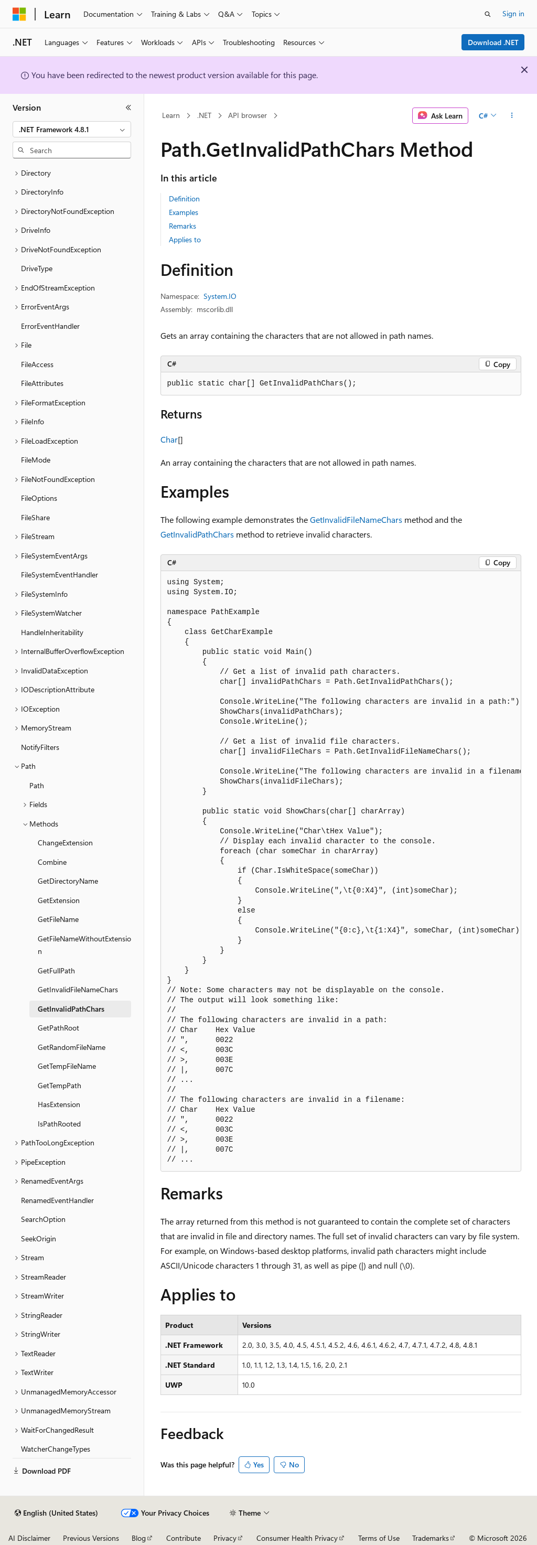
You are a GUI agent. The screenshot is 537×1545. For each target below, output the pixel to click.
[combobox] (72, 129)
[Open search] (487, 14)
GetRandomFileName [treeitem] (71, 1047)
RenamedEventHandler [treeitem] (57, 1200)
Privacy (225, 1538)
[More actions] (511, 116)
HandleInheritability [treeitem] (52, 632)
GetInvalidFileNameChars (356, 519)
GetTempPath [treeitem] (59, 1085)
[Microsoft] (19, 14)
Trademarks (430, 1538)
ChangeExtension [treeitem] (65, 842)
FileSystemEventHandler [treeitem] (59, 575)
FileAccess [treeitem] (37, 364)
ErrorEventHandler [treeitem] (50, 326)
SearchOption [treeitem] (43, 1219)
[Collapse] (128, 107)
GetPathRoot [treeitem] (58, 1028)
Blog (139, 1538)
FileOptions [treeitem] (39, 498)
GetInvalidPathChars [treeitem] (71, 1009)
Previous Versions (91, 1538)
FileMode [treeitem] (35, 460)
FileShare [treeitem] (35, 517)
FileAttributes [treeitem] (42, 383)
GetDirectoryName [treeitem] (68, 881)
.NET (204, 115)
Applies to (185, 239)
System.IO (220, 296)
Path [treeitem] (36, 785)
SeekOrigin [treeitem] (38, 1238)
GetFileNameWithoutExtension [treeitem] (84, 945)
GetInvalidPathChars (197, 534)
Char (169, 439)
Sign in (513, 13)
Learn (171, 115)
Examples (183, 212)
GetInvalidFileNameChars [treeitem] (78, 989)
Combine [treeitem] (52, 862)
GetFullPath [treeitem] (56, 970)
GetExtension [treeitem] (59, 900)
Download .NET (493, 42)
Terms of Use (379, 1538)
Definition (184, 198)
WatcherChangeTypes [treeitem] (55, 1449)
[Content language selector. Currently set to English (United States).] (56, 1513)
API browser (247, 115)
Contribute (183, 1538)
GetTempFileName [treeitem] (67, 1066)
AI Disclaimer (29, 1538)
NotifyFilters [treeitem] (40, 747)
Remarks (182, 226)
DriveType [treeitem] (36, 268)
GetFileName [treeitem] (58, 919)
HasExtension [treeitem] (59, 1104)
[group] (340, 871)
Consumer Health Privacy (297, 1538)
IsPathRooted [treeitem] (59, 1124)
